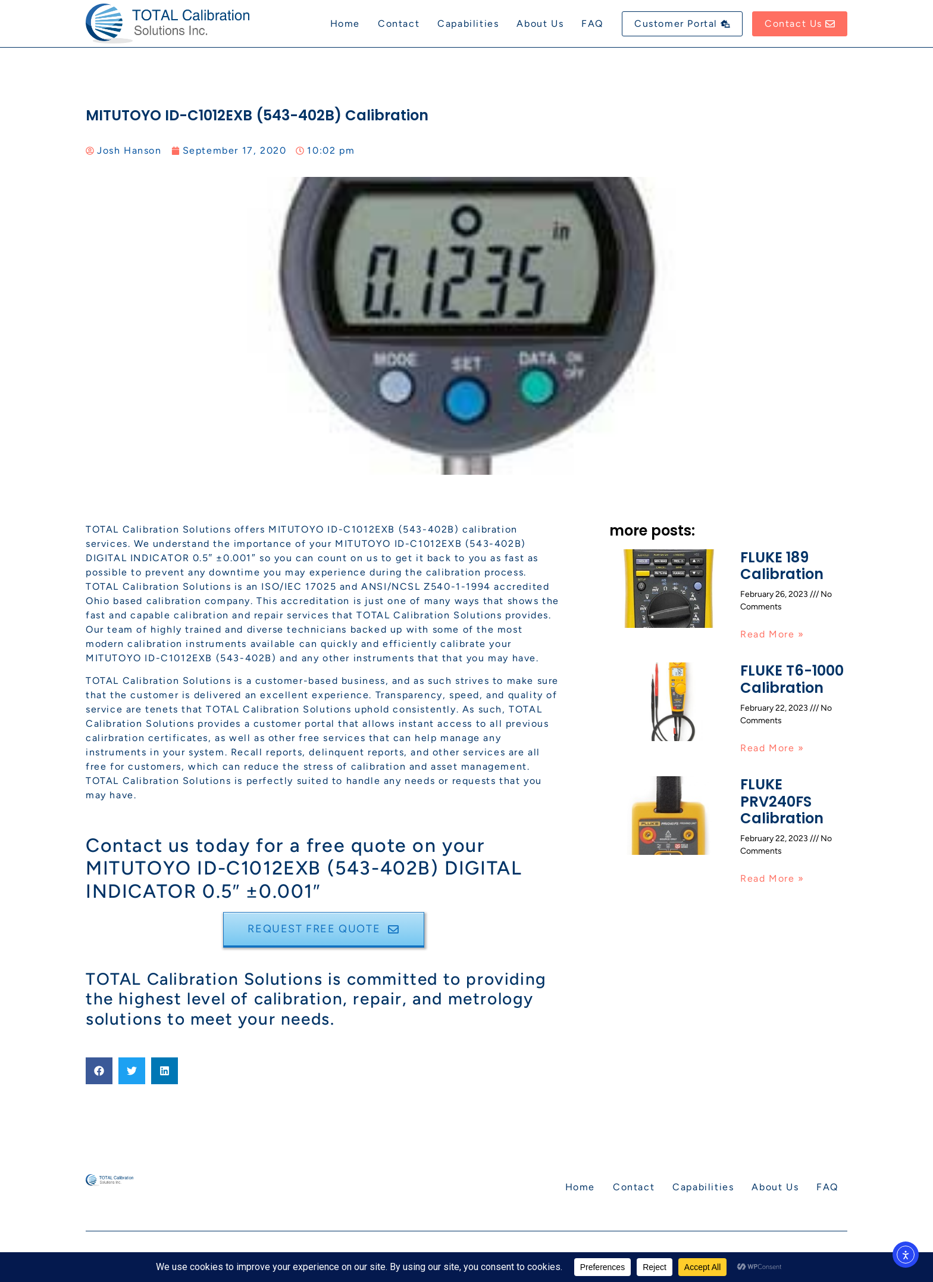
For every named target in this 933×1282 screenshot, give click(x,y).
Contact (398, 23)
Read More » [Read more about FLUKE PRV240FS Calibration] (772, 878)
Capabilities (468, 23)
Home (345, 23)
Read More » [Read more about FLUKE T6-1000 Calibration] (772, 748)
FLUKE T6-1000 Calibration (792, 679)
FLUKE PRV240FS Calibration (782, 801)
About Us (539, 23)
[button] (99, 1070)
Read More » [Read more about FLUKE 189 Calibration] (772, 634)
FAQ (592, 23)
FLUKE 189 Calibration (782, 565)
